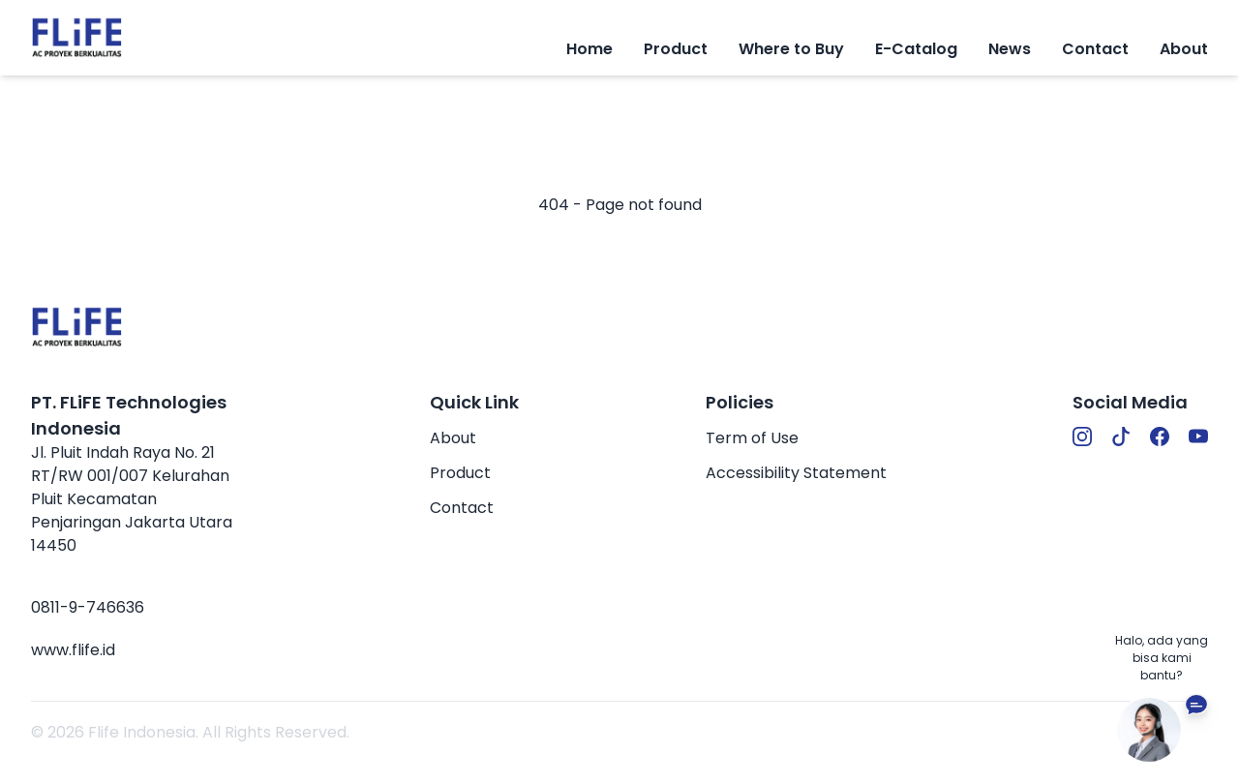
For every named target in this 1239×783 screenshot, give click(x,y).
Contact (1095, 49)
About (1184, 49)
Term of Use (752, 438)
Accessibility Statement (796, 473)
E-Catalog (916, 49)
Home (589, 49)
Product (460, 473)
